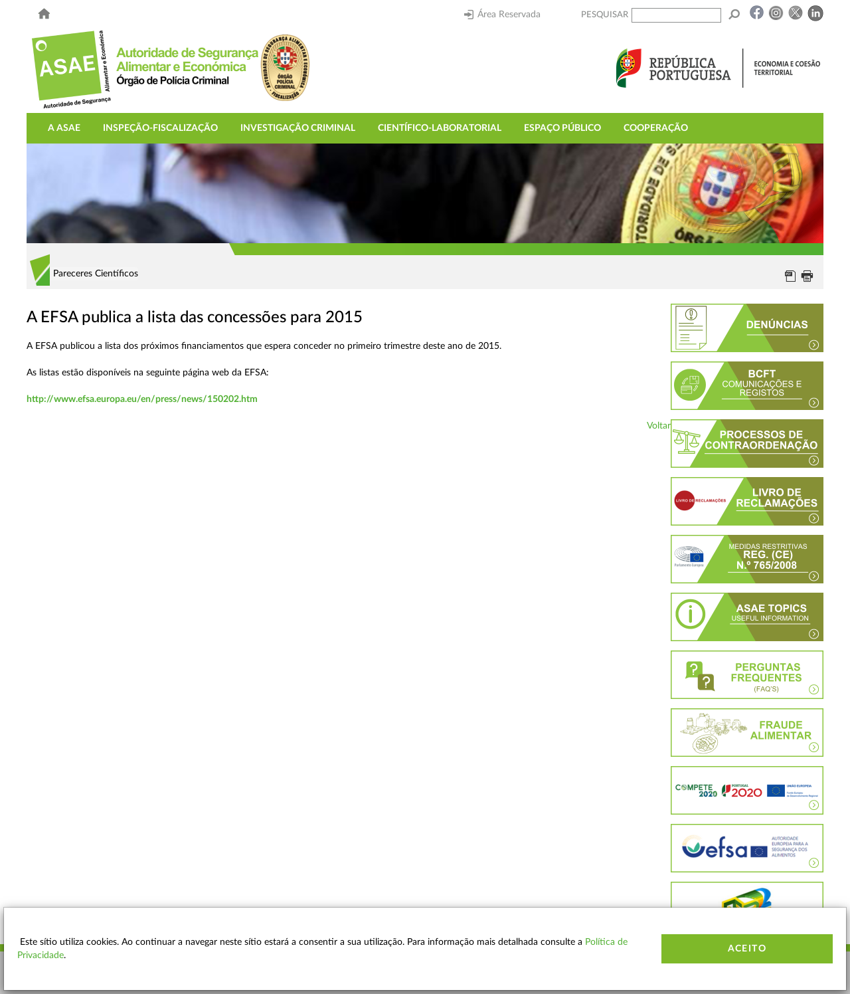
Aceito (747, 948)
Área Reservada (502, 14)
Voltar (659, 426)
